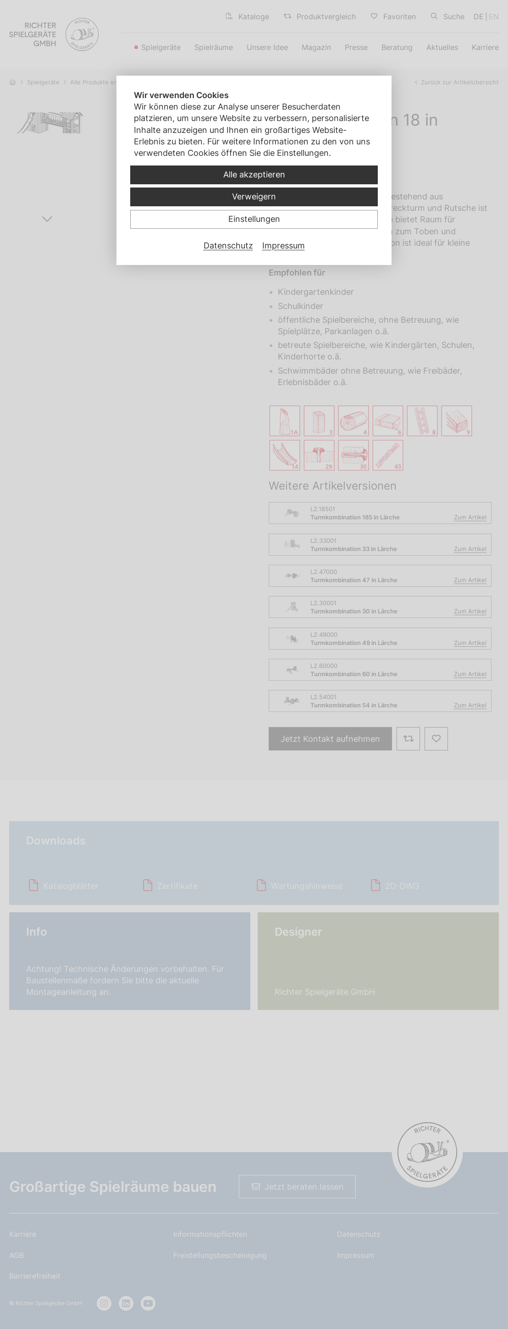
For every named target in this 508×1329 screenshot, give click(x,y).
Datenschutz (228, 245)
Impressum (283, 245)
